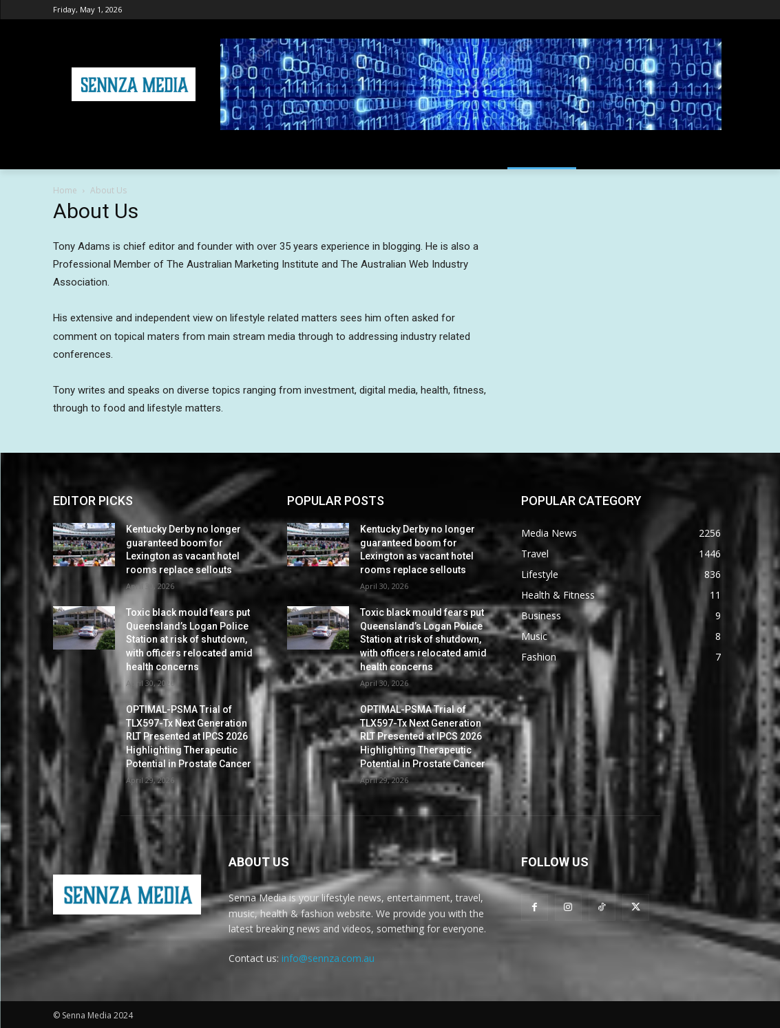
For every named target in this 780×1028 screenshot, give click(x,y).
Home (65, 190)
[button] (711, 152)
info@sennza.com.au (328, 958)
